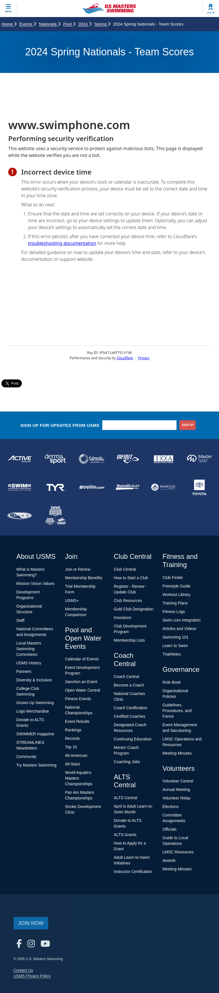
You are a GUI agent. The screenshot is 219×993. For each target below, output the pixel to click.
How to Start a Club (131, 578)
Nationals (49, 24)
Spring (102, 24)
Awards (169, 860)
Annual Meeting (176, 789)
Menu (8, 11)
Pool (69, 24)
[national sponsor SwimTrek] (163, 487)
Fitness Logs (174, 611)
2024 (85, 24)
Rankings (73, 730)
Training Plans (175, 603)
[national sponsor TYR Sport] (55, 487)
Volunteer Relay (177, 798)
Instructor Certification (133, 871)
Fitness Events (78, 698)
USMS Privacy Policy (32, 976)
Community (26, 756)
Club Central (125, 569)
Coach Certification (130, 708)
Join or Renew (78, 569)
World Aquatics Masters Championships (79, 778)
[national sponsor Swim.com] (91, 487)
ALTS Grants (125, 834)
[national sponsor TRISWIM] (19, 515)
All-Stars (72, 764)
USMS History (28, 663)
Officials (170, 829)
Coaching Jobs (127, 761)
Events (27, 24)
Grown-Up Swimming (35, 702)
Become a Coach (129, 685)
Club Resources (128, 600)
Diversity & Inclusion (34, 680)
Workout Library (177, 594)
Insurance (122, 617)
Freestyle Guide (177, 586)
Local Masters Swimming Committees (28, 649)
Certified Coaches (129, 716)
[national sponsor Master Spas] (199, 459)
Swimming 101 (176, 637)
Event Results (77, 721)
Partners (23, 671)
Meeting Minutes (177, 753)
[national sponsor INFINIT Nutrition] (127, 459)
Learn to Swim (175, 645)
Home (8, 24)
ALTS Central (125, 797)
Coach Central (126, 676)
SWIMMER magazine (35, 734)
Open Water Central (82, 690)
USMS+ (72, 600)
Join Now (31, 923)
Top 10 (71, 747)
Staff (20, 620)
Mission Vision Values (35, 583)
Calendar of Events (82, 659)
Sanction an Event (81, 681)
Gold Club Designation (134, 609)
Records (72, 738)
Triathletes (172, 654)
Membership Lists (129, 640)
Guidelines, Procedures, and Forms (177, 711)
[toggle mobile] (8, 8)
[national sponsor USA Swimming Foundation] (55, 515)
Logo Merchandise (32, 711)
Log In (211, 12)
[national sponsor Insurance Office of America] (163, 459)
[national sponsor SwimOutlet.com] (127, 487)
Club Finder (173, 577)
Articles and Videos (180, 628)
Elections (171, 806)
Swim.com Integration (182, 620)
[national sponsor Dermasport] (55, 459)
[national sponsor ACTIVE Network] (19, 459)
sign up (188, 425)
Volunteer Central (178, 781)
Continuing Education (133, 739)
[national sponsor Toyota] (199, 487)
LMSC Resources (178, 852)
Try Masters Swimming (36, 765)
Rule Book (172, 682)
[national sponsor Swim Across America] (19, 487)
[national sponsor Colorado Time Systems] (91, 459)
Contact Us (23, 970)
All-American (76, 755)
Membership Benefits (84, 578)
